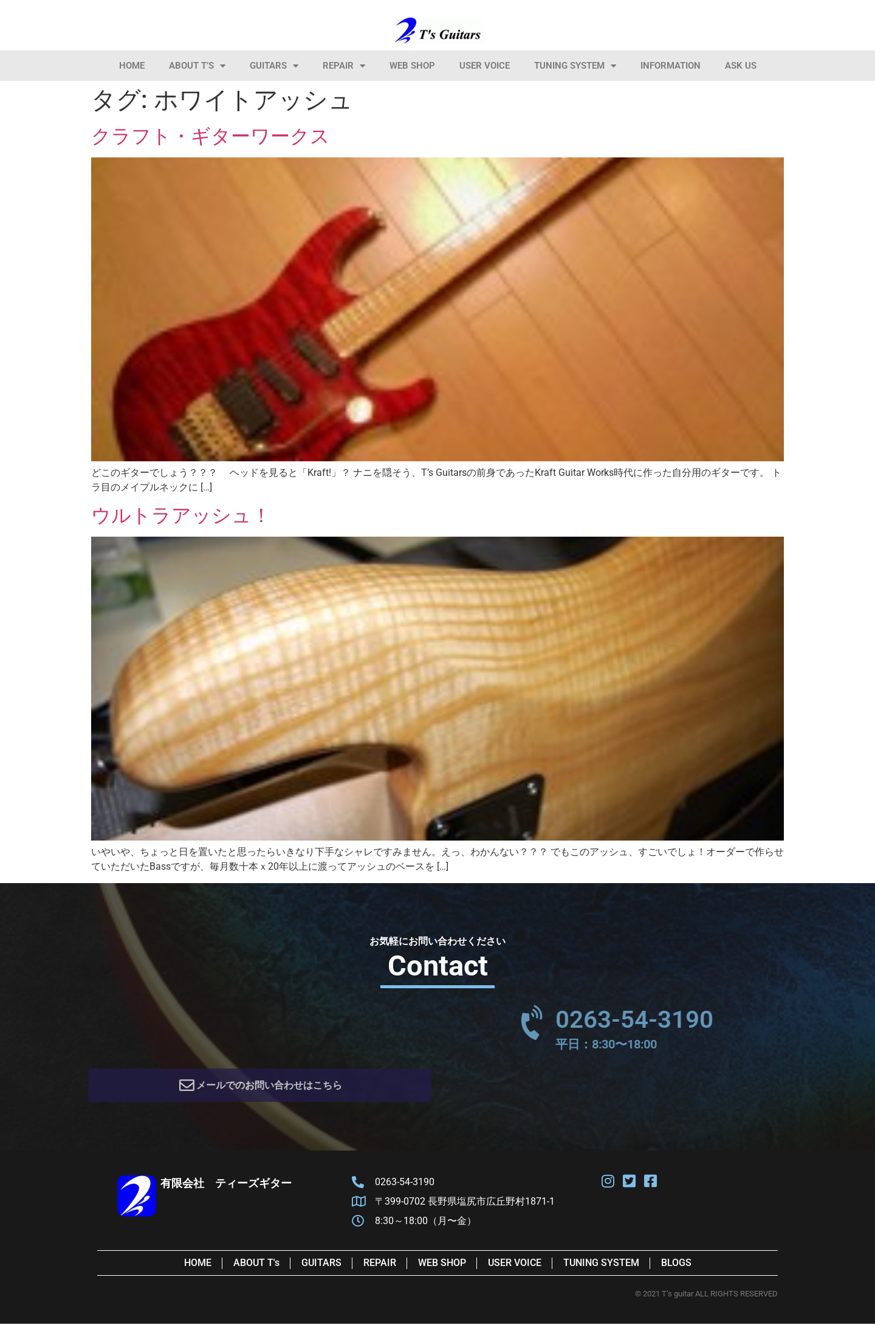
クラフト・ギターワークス (210, 136)
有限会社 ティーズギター (226, 1187)
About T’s (197, 66)
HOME (132, 65)
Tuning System (575, 66)
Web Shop (412, 65)
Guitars (274, 66)
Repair (344, 66)
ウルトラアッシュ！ (181, 515)
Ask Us (741, 65)
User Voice (484, 65)
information (670, 65)
